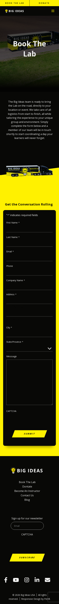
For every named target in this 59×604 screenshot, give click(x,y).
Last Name (13, 237)
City (9, 327)
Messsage (11, 356)
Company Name (15, 280)
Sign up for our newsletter (27, 518)
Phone (9, 265)
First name (13, 223)
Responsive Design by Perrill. (35, 598)
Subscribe (27, 557)
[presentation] (29, 426)
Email (10, 251)
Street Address (14, 306)
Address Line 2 (14, 319)
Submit (29, 433)
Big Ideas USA (15, 11)
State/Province (14, 342)
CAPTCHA (11, 411)
